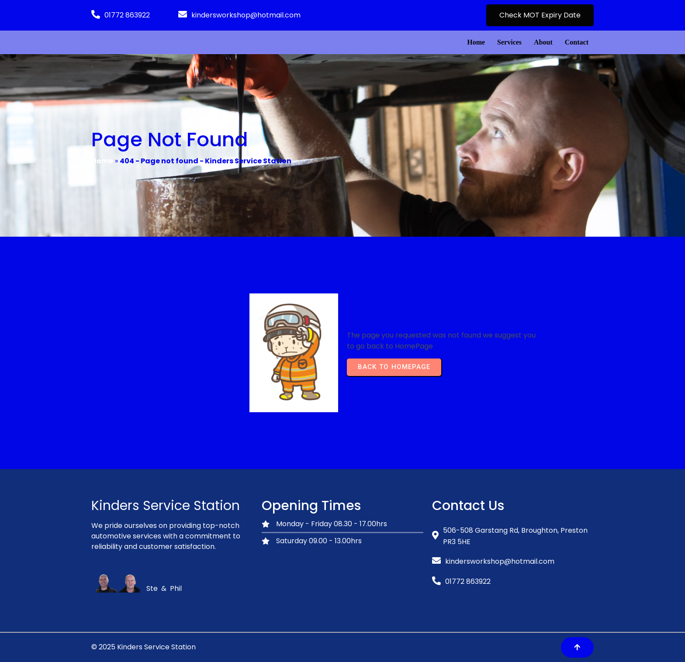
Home (102, 161)
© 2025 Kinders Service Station (143, 647)
